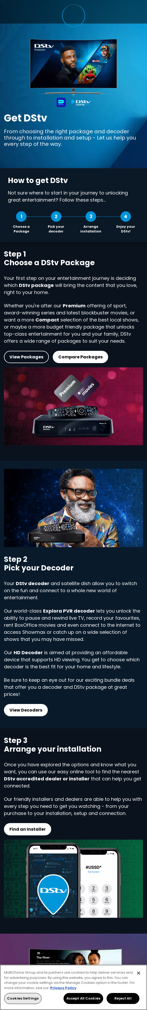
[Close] (138, 973)
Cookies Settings (23, 998)
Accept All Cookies (83, 998)
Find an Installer (27, 829)
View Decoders (25, 710)
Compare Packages (81, 357)
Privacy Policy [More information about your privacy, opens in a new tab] (63, 987)
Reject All (122, 998)
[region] (73, 987)
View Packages (26, 357)
